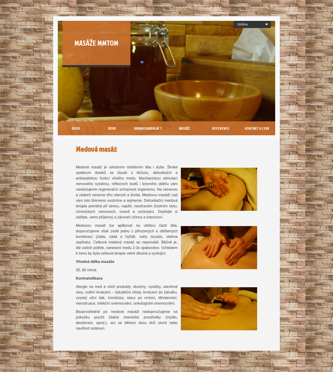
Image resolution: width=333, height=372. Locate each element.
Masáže (184, 128)
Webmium (176, 359)
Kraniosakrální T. (148, 128)
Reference (220, 128)
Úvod (76, 128)
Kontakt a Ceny (257, 128)
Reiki (112, 128)
